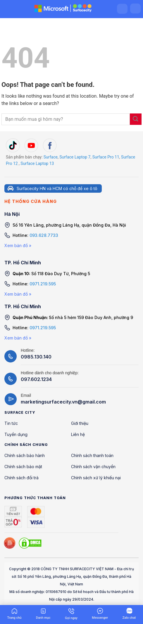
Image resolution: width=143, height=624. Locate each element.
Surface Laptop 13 (37, 163)
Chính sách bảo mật (23, 466)
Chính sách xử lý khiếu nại (96, 477)
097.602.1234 (36, 379)
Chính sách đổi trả (21, 477)
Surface (51, 157)
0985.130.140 (36, 357)
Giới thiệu (79, 423)
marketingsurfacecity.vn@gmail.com (63, 402)
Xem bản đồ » (17, 245)
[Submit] (136, 119)
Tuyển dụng (15, 434)
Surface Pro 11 (105, 157)
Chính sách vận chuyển (93, 466)
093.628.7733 (44, 235)
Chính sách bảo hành (24, 455)
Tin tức (11, 423)
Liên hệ (78, 434)
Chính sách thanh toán (92, 455)
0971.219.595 (43, 283)
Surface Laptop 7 (74, 157)
